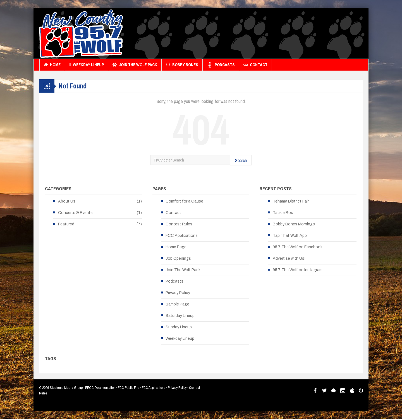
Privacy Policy (178, 293)
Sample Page (177, 304)
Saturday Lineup (180, 316)
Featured (66, 224)
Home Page (176, 247)
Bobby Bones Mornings (294, 224)
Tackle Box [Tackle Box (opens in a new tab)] (283, 213)
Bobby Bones (182, 65)
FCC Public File (128, 387)
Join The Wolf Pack (135, 65)
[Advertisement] (261, 34)
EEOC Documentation (100, 387)
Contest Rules (179, 224)
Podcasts (221, 65)
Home (52, 65)
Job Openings (178, 258)
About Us (66, 201)
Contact (255, 65)
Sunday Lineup (179, 327)
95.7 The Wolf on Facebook (297, 247)
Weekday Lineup (86, 65)
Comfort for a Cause (184, 201)
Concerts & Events (75, 213)
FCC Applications (182, 235)
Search (241, 160)
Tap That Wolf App (290, 235)
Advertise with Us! (289, 258)
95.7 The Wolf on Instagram (297, 270)
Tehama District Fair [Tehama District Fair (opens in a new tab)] (291, 201)
